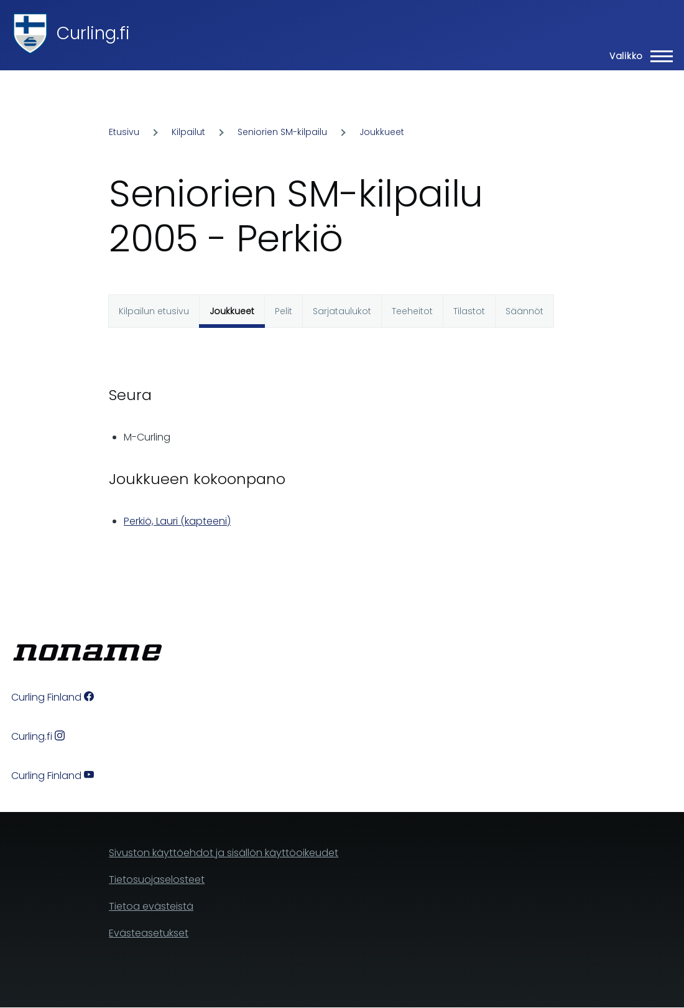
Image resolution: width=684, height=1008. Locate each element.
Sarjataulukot (342, 311)
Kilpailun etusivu (154, 311)
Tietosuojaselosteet (157, 879)
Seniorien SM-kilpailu (282, 132)
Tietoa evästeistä (151, 906)
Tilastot (469, 311)
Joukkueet (381, 132)
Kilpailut (188, 132)
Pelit (283, 311)
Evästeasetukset (148, 933)
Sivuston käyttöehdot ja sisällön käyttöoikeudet (223, 853)
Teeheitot (412, 311)
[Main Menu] (637, 56)
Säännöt (524, 311)
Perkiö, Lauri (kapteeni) (177, 521)
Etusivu (124, 132)
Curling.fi (93, 33)
